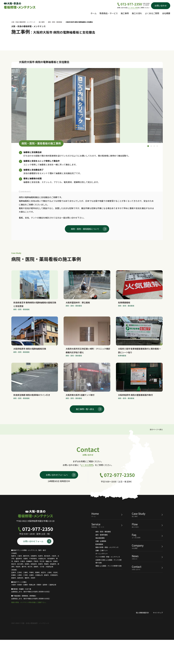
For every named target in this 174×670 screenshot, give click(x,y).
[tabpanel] (87, 135)
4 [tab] (157, 176)
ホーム (93, 13)
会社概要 (166, 13)
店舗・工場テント (102, 580)
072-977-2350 (131, 4)
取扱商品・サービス (109, 13)
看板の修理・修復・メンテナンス (107, 577)
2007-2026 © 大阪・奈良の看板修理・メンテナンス (30, 653)
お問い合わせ (161, 5)
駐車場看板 (99, 574)
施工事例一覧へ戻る (85, 439)
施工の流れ (137, 13)
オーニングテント (102, 584)
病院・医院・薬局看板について (85, 258)
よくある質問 (87, 495)
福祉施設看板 (100, 568)
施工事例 (125, 13)
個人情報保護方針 (142, 642)
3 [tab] (154, 176)
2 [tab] (151, 176)
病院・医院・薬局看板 (103, 562)
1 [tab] (148, 176)
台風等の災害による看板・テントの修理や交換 (109, 591)
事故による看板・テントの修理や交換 (109, 596)
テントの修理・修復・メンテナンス (108, 587)
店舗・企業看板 (101, 571)
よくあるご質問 (133, 8)
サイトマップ (158, 642)
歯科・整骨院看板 (102, 565)
